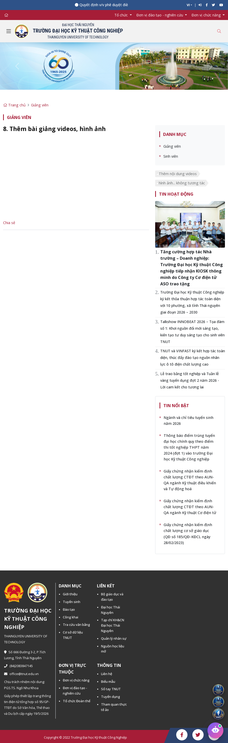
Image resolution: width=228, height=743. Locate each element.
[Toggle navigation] (8, 31)
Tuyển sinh (71, 601)
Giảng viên (39, 105)
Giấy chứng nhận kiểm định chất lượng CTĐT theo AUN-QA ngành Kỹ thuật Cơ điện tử (190, 506)
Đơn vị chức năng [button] (207, 15)
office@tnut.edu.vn (21, 674)
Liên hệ (106, 673)
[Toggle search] (219, 31)
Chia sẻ (9, 222)
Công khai (70, 617)
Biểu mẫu (108, 681)
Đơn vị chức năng (76, 680)
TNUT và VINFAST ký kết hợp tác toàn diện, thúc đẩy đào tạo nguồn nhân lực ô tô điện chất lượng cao (192, 357)
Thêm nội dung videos (178, 173)
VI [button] (188, 5)
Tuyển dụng (110, 696)
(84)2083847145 (18, 666)
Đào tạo (69, 609)
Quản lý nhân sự (113, 638)
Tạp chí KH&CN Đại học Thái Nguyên (112, 625)
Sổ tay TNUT (111, 689)
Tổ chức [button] (121, 15)
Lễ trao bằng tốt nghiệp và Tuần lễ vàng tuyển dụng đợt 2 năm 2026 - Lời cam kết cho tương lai (189, 380)
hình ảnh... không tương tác (182, 182)
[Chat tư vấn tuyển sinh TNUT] (215, 730)
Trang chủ (14, 105)
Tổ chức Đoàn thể (76, 701)
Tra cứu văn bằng (76, 624)
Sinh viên (170, 156)
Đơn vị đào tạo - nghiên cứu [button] (160, 15)
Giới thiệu (70, 594)
